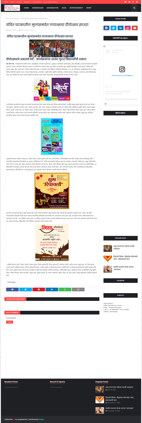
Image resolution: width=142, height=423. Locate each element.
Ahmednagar (15, 18)
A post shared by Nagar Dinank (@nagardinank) (122, 99)
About (12, 2)
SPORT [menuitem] (88, 8)
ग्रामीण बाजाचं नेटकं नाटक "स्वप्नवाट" (123, 268)
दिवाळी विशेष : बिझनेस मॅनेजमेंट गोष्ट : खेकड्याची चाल (125, 257)
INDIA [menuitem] (64, 8)
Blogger (41, 419)
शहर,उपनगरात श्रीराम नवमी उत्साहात (123, 247)
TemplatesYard (22, 419)
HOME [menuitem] (26, 8)
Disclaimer (27, 2)
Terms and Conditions (51, 2)
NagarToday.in (13, 30)
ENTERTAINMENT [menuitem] (76, 8)
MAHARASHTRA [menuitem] (52, 8)
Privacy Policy (37, 2)
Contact (19, 2)
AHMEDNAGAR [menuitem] (37, 8)
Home (6, 2)
